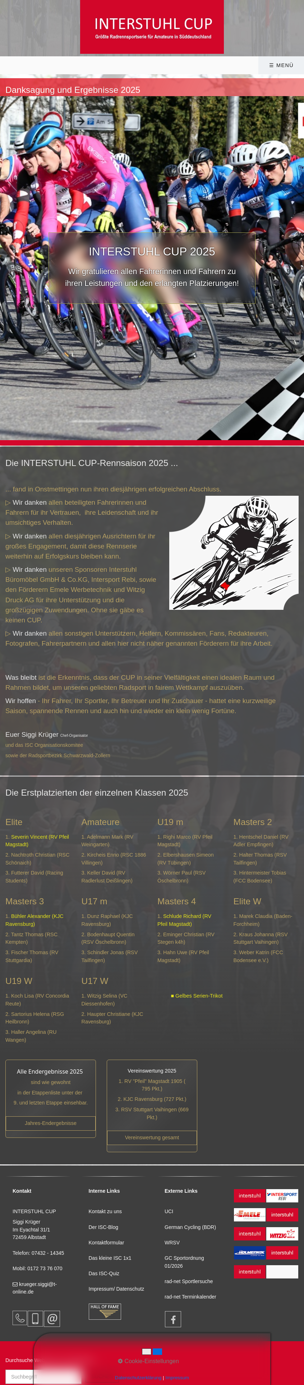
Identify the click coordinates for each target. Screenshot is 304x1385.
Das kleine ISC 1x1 (110, 1258)
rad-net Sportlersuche (189, 1281)
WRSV (172, 1242)
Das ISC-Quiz (104, 1273)
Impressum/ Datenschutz (116, 1289)
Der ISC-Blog (103, 1227)
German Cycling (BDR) (190, 1227)
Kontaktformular (106, 1242)
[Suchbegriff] (43, 1377)
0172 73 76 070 (44, 1268)
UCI (169, 1211)
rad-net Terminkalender (190, 1297)
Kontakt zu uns (105, 1211)
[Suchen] (102, 1376)
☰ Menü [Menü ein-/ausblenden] (281, 65)
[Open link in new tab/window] (152, 1138)
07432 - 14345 (48, 1253)
